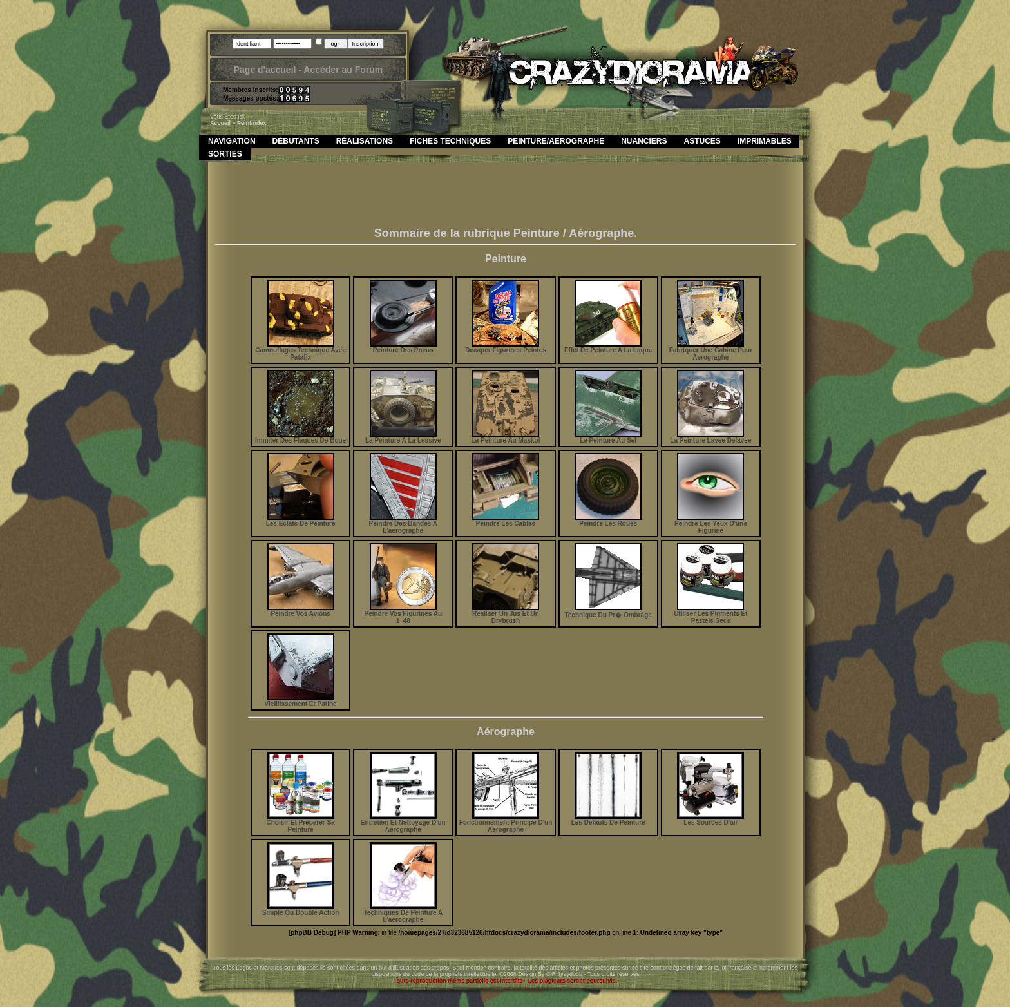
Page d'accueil (265, 69)
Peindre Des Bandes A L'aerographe (403, 524)
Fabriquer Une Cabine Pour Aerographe (710, 351)
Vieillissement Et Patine (301, 701)
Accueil (220, 123)
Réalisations (364, 141)
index (259, 123)
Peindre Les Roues (608, 520)
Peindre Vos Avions (300, 610)
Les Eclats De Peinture (301, 520)
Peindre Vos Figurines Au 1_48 (403, 614)
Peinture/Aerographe (556, 141)
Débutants (295, 141)
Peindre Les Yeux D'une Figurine (710, 524)
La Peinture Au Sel (608, 437)
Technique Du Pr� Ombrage (607, 611)
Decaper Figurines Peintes (505, 347)
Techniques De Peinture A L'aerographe (403, 913)
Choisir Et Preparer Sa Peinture (301, 823)
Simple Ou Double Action (300, 909)
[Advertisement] (505, 198)
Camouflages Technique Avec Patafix (300, 351)
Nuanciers (644, 141)
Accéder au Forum (343, 69)
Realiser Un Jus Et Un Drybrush (505, 614)
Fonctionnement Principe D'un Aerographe (506, 823)
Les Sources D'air (710, 819)
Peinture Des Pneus (403, 347)
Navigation (232, 141)
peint (244, 123)
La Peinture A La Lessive (403, 437)
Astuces (702, 141)
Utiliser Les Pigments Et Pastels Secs (710, 614)
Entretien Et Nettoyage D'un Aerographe (403, 823)
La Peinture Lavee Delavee (710, 437)
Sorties (225, 153)
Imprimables (765, 141)
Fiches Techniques (450, 141)
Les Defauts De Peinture (608, 819)
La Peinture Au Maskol (506, 437)
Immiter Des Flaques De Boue (300, 437)
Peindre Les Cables (505, 520)
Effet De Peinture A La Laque (608, 347)
